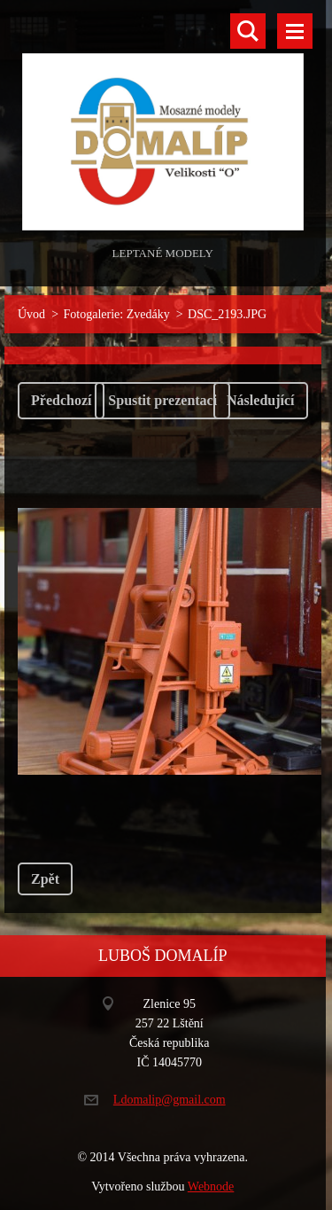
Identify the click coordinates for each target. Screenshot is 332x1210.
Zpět (45, 878)
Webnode (211, 1186)
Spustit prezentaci (162, 400)
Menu (295, 31)
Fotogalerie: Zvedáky (117, 314)
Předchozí (61, 400)
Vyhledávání (248, 31)
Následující (260, 400)
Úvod (31, 314)
